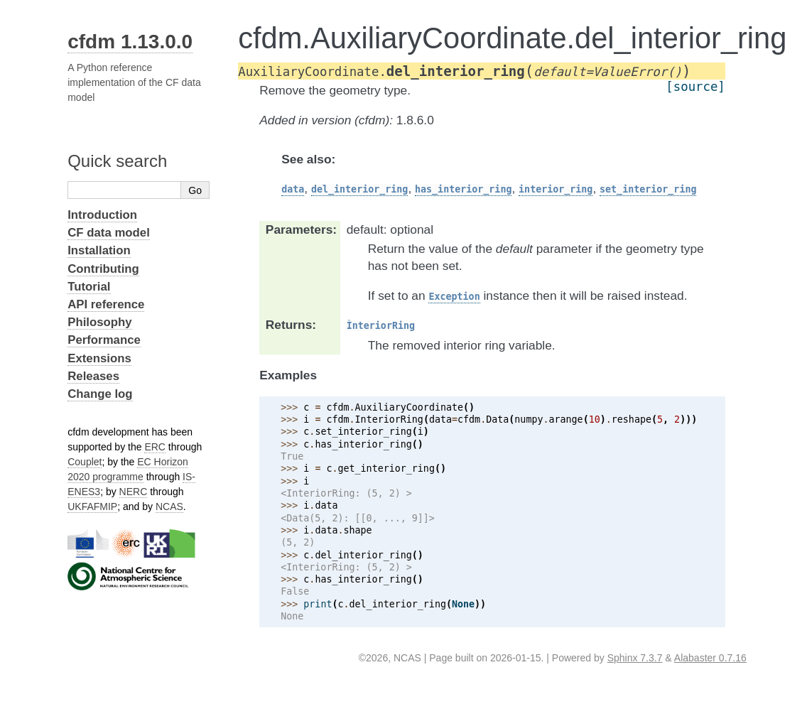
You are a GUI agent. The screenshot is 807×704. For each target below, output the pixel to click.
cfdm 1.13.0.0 (130, 42)
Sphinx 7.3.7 (635, 658)
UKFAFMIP (92, 506)
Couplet (84, 461)
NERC (133, 491)
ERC (155, 447)
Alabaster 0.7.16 (710, 658)
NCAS (169, 506)
